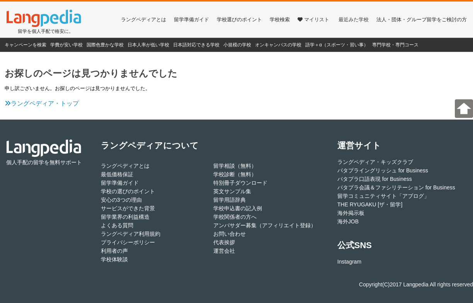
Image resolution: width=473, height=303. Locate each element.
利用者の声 (114, 251)
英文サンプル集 (232, 191)
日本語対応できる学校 (196, 45)
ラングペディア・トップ (42, 103)
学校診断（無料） (235, 174)
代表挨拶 (224, 242)
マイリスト (313, 19)
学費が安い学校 (66, 45)
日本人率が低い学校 (148, 45)
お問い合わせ (229, 234)
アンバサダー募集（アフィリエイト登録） (264, 225)
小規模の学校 (237, 45)
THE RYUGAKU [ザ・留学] (370, 204)
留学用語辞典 (229, 200)
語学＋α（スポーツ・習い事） (336, 45)
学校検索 (280, 19)
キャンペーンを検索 (25, 45)
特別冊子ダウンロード (240, 183)
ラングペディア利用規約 (130, 234)
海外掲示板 (350, 213)
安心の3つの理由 (121, 200)
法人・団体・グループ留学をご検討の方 (421, 19)
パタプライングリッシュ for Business (382, 170)
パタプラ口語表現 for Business (374, 179)
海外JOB (348, 221)
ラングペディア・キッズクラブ (375, 162)
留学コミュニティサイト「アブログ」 (383, 196)
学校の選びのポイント (128, 191)
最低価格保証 (117, 174)
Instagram (349, 262)
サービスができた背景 (128, 208)
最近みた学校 (354, 19)
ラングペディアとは (143, 19)
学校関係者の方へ (235, 217)
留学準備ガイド (191, 19)
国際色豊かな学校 (105, 45)
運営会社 (224, 251)
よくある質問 (117, 225)
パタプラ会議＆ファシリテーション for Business (396, 187)
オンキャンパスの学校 (278, 45)
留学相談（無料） (235, 166)
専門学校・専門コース (395, 45)
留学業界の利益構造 (125, 217)
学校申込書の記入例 (237, 208)
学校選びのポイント (239, 19)
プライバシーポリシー (128, 242)
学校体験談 (114, 259)
